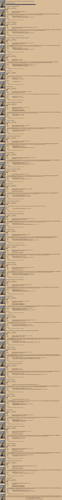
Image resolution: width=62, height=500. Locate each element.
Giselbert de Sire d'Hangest (17, 174)
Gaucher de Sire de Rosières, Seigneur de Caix (21, 157)
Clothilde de (15, 341)
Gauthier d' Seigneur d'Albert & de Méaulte (20, 32)
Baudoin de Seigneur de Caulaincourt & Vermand (22, 27)
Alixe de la (15, 81)
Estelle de (15, 285)
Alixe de (24, 144)
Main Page (7, 4)
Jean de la (14, 59)
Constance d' (15, 92)
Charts (19, 4)
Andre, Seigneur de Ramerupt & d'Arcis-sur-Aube (19, 483)
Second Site (33, 499)
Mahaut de (16, 404)
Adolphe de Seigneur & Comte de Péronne (20, 414)
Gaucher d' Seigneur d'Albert (44, 29)
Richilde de (21, 272)
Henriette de (23, 62)
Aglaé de (15, 369)
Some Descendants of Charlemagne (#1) (18, 303)
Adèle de (14, 108)
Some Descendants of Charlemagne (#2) (18, 110)
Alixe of (18, 488)
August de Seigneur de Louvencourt (20, 267)
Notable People (22, 4)
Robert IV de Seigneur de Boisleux (19, 335)
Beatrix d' (14, 353)
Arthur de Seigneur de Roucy (17, 301)
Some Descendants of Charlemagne (17, 191)
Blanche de (12, 46)
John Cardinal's (30, 499)
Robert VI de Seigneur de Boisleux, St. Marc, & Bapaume (23, 358)
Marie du (20, 176)
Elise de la (21, 14)
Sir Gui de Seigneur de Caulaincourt (20, 49)
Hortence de (15, 126)
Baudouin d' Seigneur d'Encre (17, 11)
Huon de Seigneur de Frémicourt (19, 352)
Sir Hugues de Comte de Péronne (18, 431)
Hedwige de (16, 219)
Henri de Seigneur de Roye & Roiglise (19, 91)
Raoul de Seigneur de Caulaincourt (20, 257)
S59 (8, 35)
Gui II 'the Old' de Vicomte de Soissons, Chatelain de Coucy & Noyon (24, 384)
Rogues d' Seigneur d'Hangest (18, 195)
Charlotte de (16, 235)
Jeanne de (15, 268)
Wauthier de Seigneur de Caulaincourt (20, 218)
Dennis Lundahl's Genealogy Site (31, 4)
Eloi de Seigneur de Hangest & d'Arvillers (21, 147)
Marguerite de (15, 12)
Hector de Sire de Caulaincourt (19, 284)
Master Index (15, 4)
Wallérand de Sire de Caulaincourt (19, 250)
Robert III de (15, 368)
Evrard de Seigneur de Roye (17, 107)
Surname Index (11, 4)
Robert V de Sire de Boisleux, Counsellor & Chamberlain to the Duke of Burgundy (26, 357)
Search (25, 4)
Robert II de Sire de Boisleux (18, 399)
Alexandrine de (16, 16)
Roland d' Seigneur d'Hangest (18, 125)
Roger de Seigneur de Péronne (18, 234)
